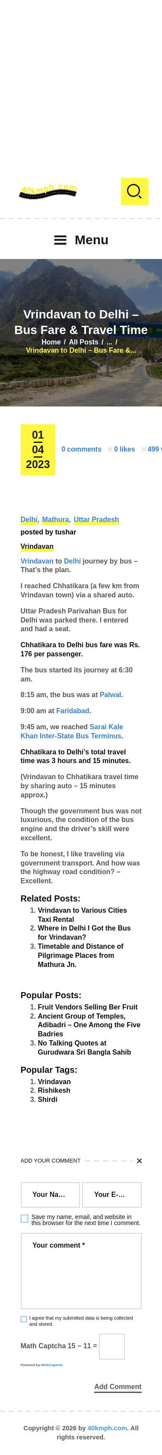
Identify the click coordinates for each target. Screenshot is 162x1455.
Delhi (29, 519)
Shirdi (47, 1099)
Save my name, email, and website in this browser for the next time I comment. (86, 1220)
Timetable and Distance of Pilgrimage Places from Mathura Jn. (81, 955)
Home (50, 342)
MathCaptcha (52, 1365)
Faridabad (72, 710)
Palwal (110, 694)
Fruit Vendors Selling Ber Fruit (88, 1007)
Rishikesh (54, 1090)
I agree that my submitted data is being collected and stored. (81, 1320)
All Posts (83, 342)
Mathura (55, 519)
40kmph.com (107, 1428)
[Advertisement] (81, 81)
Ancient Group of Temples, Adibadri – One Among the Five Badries (89, 1025)
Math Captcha (43, 1346)
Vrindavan (37, 546)
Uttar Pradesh (96, 519)
